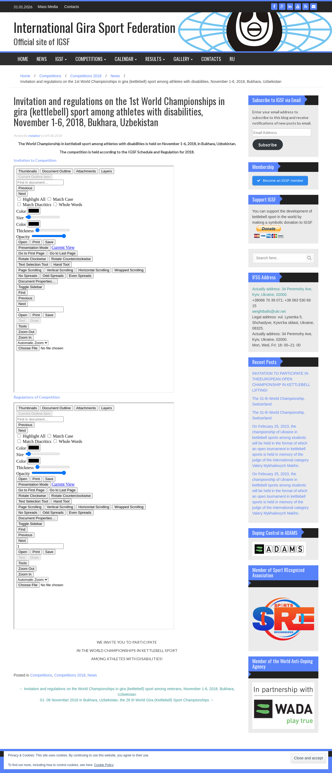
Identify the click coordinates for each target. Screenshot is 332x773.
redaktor (34, 136)
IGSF (59, 58)
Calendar (124, 58)
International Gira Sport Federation (95, 27)
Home (23, 58)
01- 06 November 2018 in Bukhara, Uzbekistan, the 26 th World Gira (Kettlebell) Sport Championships (127, 700)
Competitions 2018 (86, 76)
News (42, 58)
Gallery (181, 58)
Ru (232, 58)
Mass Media (48, 7)
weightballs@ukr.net (269, 311)
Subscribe (267, 144)
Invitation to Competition (35, 160)
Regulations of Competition (37, 397)
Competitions (89, 58)
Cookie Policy (104, 765)
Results (153, 58)
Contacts (71, 7)
